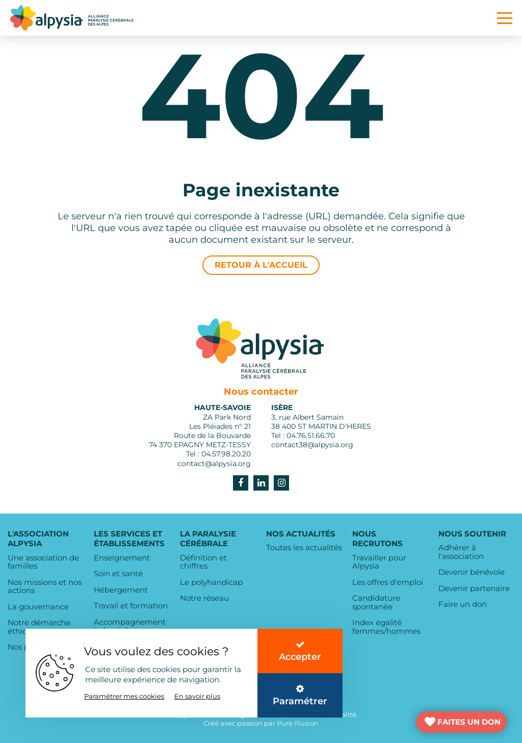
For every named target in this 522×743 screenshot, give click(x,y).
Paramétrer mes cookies (124, 696)
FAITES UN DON (469, 722)
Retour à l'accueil (261, 265)
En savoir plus (197, 696)
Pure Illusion (298, 723)
